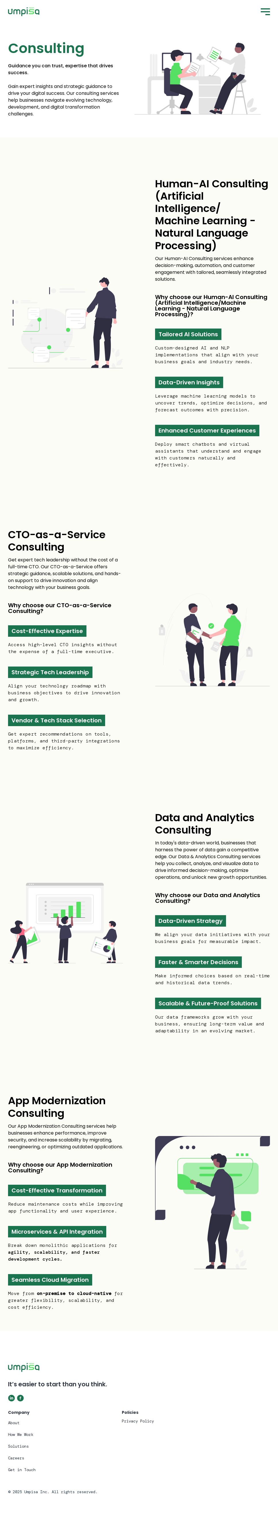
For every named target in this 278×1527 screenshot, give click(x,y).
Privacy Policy (138, 1421)
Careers (16, 1458)
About (14, 1422)
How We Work (20, 1434)
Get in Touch (22, 1469)
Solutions (18, 1446)
